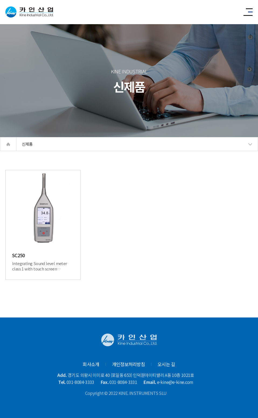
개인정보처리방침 (128, 364)
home (8, 144)
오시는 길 (166, 364)
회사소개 (91, 364)
